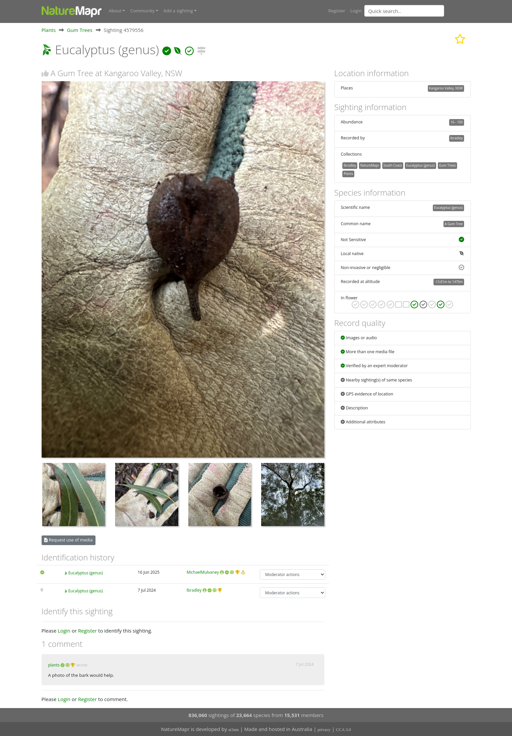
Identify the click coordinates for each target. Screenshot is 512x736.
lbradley (194, 590)
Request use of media (68, 539)
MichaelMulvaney (203, 572)
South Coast (392, 165)
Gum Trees (79, 29)
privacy (324, 729)
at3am (233, 729)
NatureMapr (369, 165)
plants (54, 664)
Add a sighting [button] (178, 11)
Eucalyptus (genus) (85, 572)
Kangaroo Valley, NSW (446, 87)
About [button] (115, 11)
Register (336, 11)
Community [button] (142, 11)
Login (356, 11)
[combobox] (417, 11)
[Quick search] (404, 11)
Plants (49, 29)
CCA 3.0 (343, 729)
